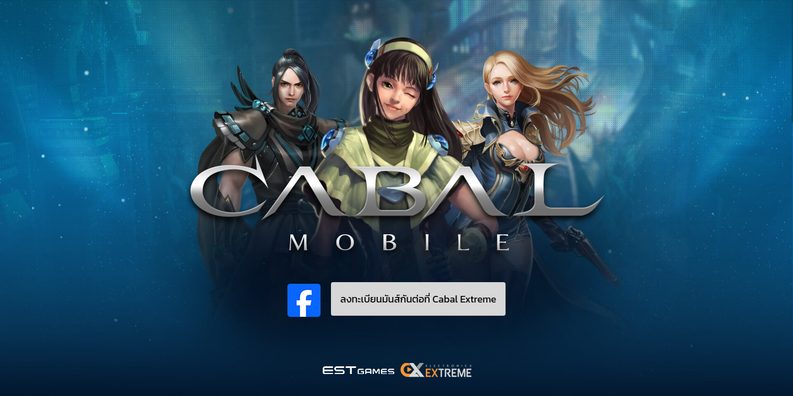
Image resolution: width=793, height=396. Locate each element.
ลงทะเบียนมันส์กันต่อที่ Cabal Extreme (418, 299)
